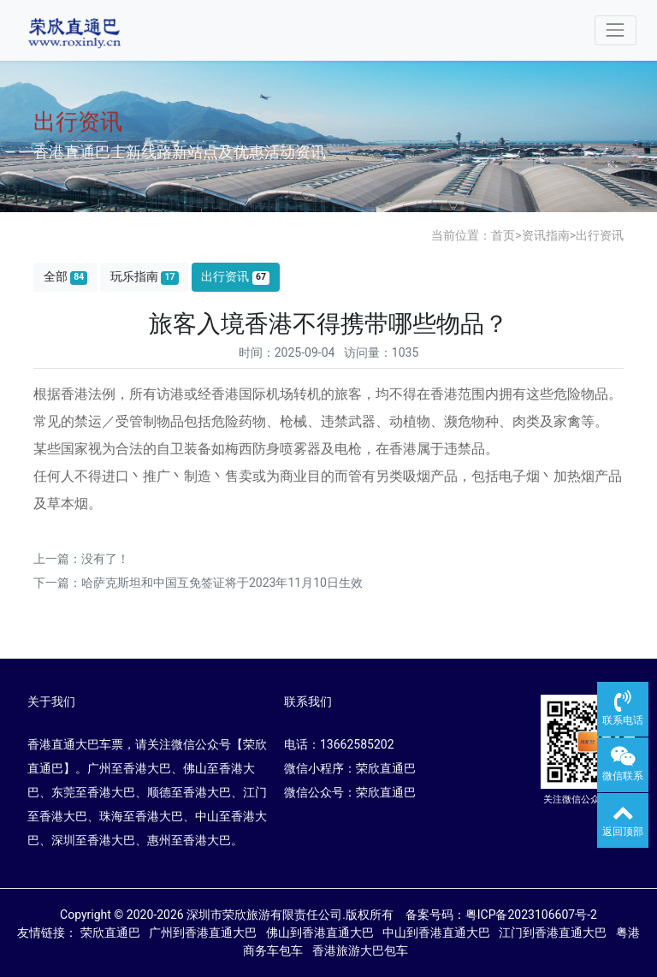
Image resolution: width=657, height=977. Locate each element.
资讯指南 (546, 235)
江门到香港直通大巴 (556, 932)
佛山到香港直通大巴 (323, 932)
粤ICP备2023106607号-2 (531, 914)
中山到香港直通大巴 (439, 932)
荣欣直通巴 (113, 932)
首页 (503, 235)
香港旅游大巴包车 (363, 950)
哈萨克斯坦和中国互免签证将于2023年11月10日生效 (222, 582)
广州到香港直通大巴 (206, 932)
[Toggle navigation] (615, 30)
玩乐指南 (144, 276)
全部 (66, 276)
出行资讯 (600, 235)
